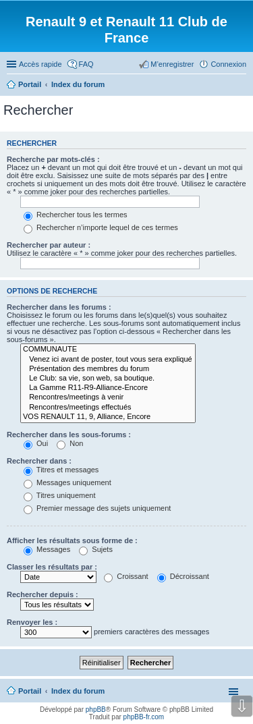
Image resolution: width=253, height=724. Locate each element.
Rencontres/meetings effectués (108, 407)
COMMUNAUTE (108, 349)
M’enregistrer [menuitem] (172, 64)
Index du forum (78, 691)
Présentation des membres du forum (108, 369)
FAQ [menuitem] (86, 64)
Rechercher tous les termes (76, 215)
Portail (29, 84)
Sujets (96, 549)
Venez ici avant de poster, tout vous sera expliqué (108, 359)
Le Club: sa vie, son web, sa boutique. (108, 378)
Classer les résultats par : (52, 567)
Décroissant (183, 576)
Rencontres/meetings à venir (108, 397)
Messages (47, 549)
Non (70, 443)
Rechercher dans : (39, 461)
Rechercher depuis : (42, 594)
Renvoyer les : (32, 622)
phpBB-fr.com (144, 717)
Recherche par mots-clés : (53, 159)
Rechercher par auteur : (48, 245)
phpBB (96, 709)
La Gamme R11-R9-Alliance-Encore (108, 388)
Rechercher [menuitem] (240, 85)
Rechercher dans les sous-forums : (69, 434)
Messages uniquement (67, 482)
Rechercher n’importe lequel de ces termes (101, 227)
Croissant (126, 576)
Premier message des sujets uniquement (97, 508)
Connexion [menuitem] (228, 64)
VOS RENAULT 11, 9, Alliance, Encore (108, 417)
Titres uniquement (60, 495)
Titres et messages (61, 470)
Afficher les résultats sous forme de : (72, 540)
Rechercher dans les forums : (59, 307)
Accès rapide (40, 64)
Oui (36, 443)
